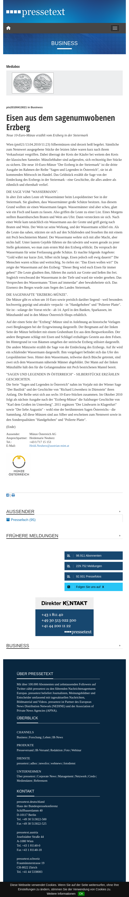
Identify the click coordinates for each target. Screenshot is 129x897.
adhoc (33, 763)
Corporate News (46, 776)
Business (22, 737)
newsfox (44, 763)
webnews (56, 763)
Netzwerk (81, 776)
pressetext (22, 763)
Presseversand (25, 750)
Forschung (35, 737)
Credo (91, 776)
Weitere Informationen (61, 893)
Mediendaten (24, 780)
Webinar (76, 750)
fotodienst (69, 763)
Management (66, 776)
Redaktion (56, 750)
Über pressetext (26, 776)
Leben (46, 737)
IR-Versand (42, 750)
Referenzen (40, 780)
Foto (67, 750)
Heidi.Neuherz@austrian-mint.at (49, 445)
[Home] (8, 28)
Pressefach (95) (21, 520)
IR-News (57, 737)
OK (81, 893)
